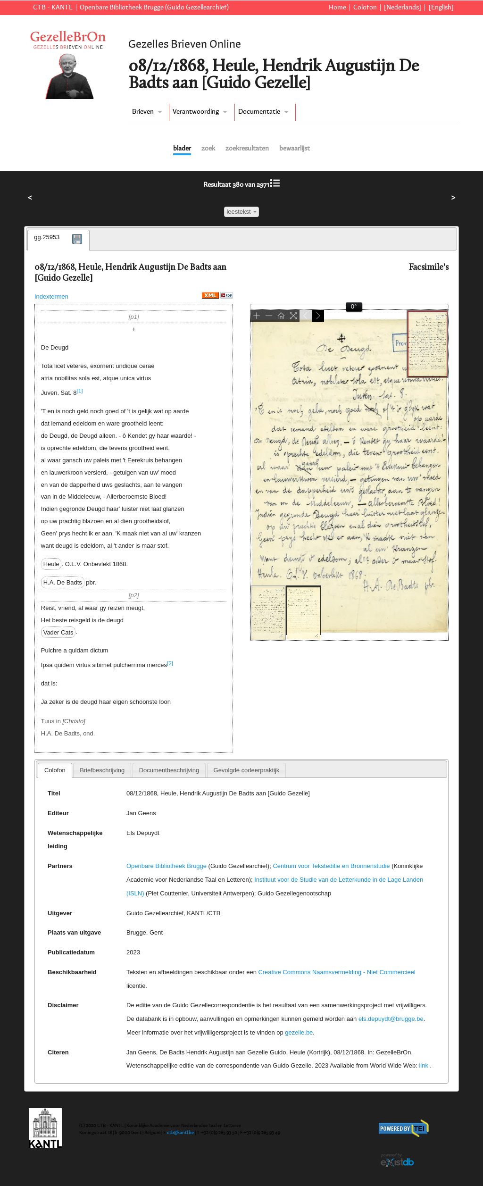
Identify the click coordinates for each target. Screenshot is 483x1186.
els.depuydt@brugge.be (391, 1018)
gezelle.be (299, 1032)
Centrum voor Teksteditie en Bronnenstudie (331, 865)
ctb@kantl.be (180, 1132)
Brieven (143, 112)
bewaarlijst (294, 148)
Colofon (365, 7)
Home (337, 7)
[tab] (58, 240)
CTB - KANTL (53, 7)
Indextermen (51, 296)
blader (182, 148)
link (423, 1065)
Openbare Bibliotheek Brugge (166, 865)
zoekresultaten (247, 148)
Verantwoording (196, 112)
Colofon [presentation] (55, 770)
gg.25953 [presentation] (46, 237)
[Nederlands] (402, 7)
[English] (441, 7)
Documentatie (259, 112)
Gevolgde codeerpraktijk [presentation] (247, 770)
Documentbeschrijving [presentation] (169, 770)
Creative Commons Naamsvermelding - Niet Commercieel (336, 972)
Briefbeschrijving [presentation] (102, 770)
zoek (208, 148)
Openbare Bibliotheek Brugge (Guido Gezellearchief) (154, 7)
